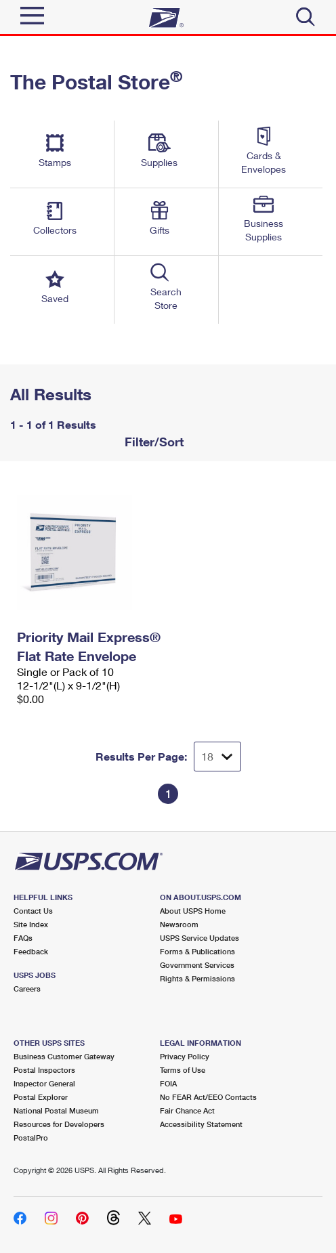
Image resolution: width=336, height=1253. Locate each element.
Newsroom (179, 924)
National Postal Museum (56, 1110)
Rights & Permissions (197, 978)
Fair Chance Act (187, 1110)
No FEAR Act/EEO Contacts (208, 1096)
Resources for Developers (59, 1124)
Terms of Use (182, 1069)
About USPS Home (193, 910)
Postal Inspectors (44, 1069)
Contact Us (33, 910)
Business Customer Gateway (64, 1056)
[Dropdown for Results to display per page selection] (217, 756)
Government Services (197, 964)
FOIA (168, 1083)
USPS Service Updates (199, 937)
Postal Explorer (41, 1096)
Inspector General (44, 1083)
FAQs (23, 937)
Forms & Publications (197, 951)
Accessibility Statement (201, 1124)
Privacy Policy (184, 1056)
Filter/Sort (152, 441)
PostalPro (31, 1137)
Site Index (31, 924)
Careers (27, 988)
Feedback (31, 951)
